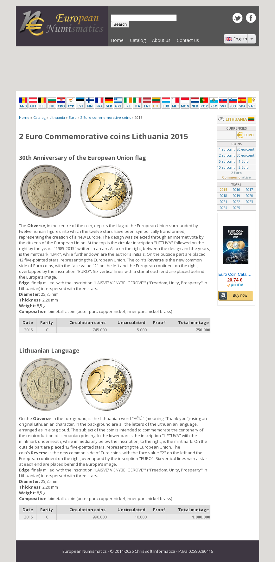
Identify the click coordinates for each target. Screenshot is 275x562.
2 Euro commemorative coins (105, 117)
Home (117, 40)
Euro (73, 117)
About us (161, 40)
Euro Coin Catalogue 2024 (235, 274)
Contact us (188, 40)
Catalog (136, 41)
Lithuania (57, 117)
